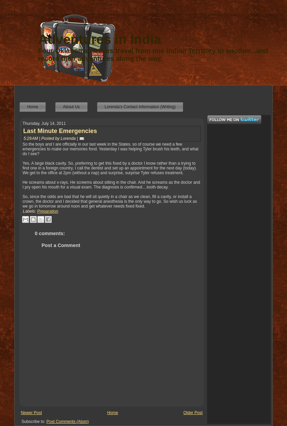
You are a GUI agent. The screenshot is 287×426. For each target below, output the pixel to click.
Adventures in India (99, 39)
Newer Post (31, 412)
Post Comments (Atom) (68, 421)
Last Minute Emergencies (60, 131)
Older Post (193, 412)
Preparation (47, 211)
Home (112, 412)
